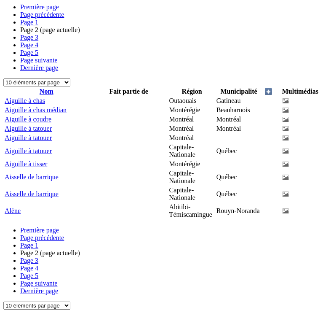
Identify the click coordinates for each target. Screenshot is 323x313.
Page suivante (38, 60)
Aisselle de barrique (32, 177)
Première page (39, 7)
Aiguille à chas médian (36, 109)
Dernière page (39, 67)
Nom (46, 91)
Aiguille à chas (25, 100)
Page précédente (42, 14)
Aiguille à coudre (28, 119)
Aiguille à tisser (26, 163)
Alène (13, 210)
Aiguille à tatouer (28, 128)
